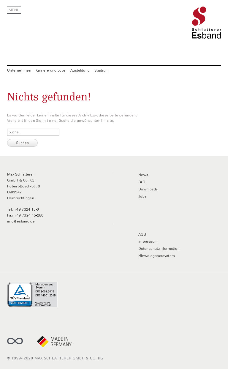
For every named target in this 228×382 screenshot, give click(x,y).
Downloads (148, 189)
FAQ (141, 182)
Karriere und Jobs (51, 70)
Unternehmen (19, 70)
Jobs (142, 196)
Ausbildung (80, 70)
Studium (101, 70)
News (143, 175)
